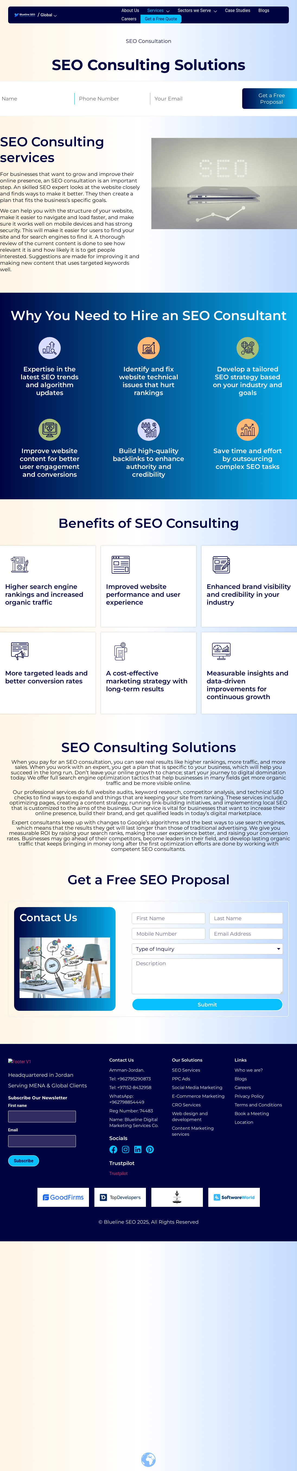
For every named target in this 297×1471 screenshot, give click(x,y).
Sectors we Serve (197, 10)
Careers (129, 18)
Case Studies (237, 10)
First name (17, 1105)
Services (158, 10)
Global (49, 14)
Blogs (263, 10)
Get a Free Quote (161, 18)
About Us (130, 10)
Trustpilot (118, 1173)
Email (13, 1130)
